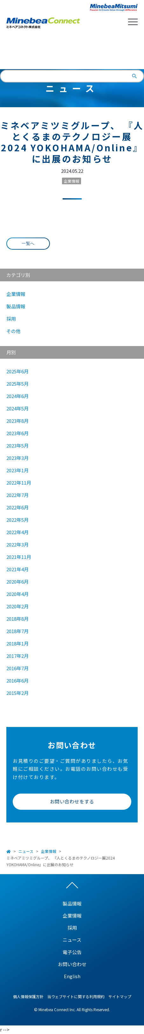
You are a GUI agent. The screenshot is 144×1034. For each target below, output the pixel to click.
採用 (11, 318)
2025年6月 (17, 371)
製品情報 (15, 306)
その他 (13, 331)
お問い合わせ (72, 964)
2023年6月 (17, 433)
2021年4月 (17, 569)
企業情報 (71, 181)
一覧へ (28, 243)
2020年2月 (17, 606)
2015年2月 (17, 693)
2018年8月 (17, 618)
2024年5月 (17, 408)
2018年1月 (17, 643)
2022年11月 (18, 482)
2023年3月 (17, 458)
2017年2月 (17, 655)
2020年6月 (17, 581)
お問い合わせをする (72, 801)
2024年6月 (17, 396)
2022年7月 (17, 495)
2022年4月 (17, 532)
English (72, 52)
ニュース (25, 851)
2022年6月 (17, 507)
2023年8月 (17, 420)
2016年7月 (17, 668)
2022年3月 (17, 544)
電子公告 (72, 952)
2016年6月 (17, 680)
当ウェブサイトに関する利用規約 (76, 996)
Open (133, 22)
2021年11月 (18, 556)
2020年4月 (17, 594)
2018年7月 (17, 631)
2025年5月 (17, 383)
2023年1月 (17, 470)
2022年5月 (17, 519)
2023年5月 (17, 445)
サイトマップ (119, 996)
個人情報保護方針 (28, 996)
